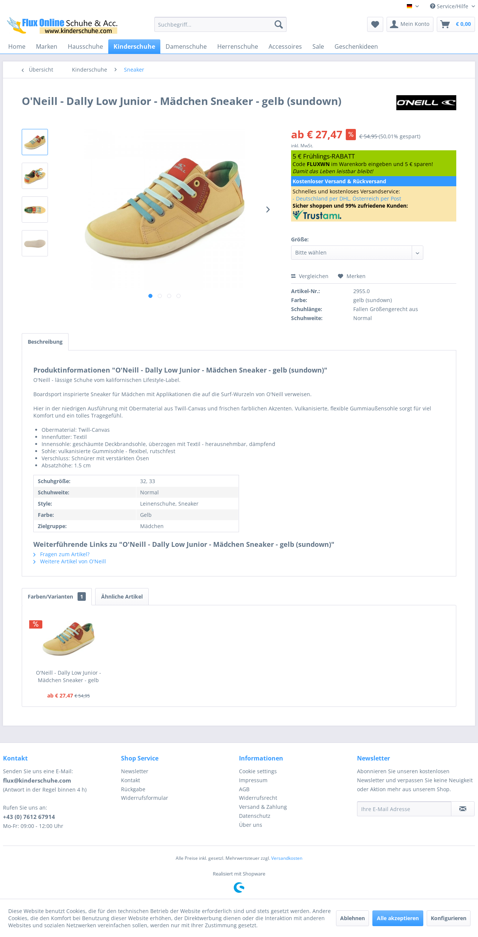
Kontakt (130, 780)
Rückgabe (133, 789)
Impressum (253, 780)
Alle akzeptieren (398, 918)
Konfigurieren (448, 918)
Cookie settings (258, 771)
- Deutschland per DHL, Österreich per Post (347, 198)
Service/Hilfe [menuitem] (450, 6)
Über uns (250, 824)
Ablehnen (352, 918)
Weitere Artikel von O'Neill (69, 561)
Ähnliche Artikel (122, 596)
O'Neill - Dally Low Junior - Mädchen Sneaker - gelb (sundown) (68, 676)
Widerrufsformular (144, 797)
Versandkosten (286, 858)
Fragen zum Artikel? (61, 554)
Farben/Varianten (57, 596)
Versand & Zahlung (263, 806)
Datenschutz (254, 815)
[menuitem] (220, 24)
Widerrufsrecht (258, 797)
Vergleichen (310, 276)
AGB (244, 789)
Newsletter (134, 771)
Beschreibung (45, 341)
